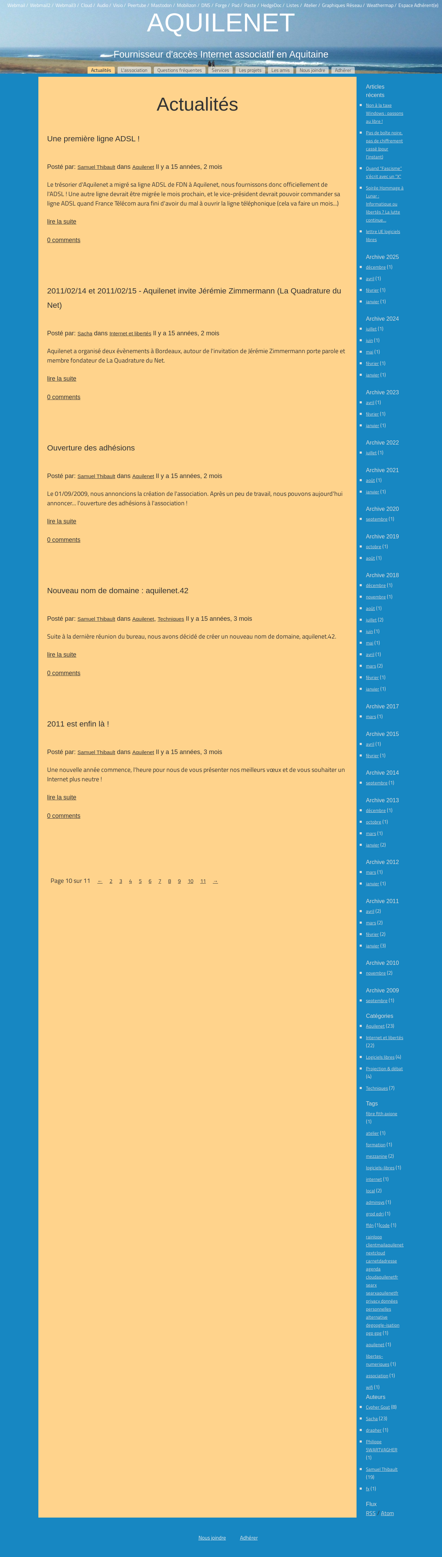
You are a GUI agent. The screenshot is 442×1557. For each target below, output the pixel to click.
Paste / (251, 5)
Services (220, 70)
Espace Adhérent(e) (418, 5)
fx (367, 1488)
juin (369, 340)
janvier (372, 301)
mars (371, 665)
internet (374, 1179)
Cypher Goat (378, 1406)
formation (375, 1144)
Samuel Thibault (96, 167)
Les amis (280, 70)
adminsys (375, 1202)
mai (369, 351)
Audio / (104, 5)
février (372, 289)
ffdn (370, 1225)
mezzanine (376, 1156)
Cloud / (88, 5)
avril (370, 278)
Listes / (294, 5)
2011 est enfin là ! (78, 724)
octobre (373, 546)
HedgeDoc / (273, 5)
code (385, 1225)
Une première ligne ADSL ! (93, 138)
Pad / (237, 5)
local (370, 1190)
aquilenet (375, 1344)
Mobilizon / (188, 5)
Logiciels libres (380, 1056)
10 (190, 881)
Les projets (250, 70)
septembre (377, 518)
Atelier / (312, 5)
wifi (369, 1387)
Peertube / (138, 5)
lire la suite (61, 221)
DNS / (207, 5)
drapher (374, 1429)
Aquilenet (221, 22)
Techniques (171, 619)
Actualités (101, 70)
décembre (376, 266)
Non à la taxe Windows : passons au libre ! (384, 113)
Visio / (119, 5)
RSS (371, 1513)
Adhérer (343, 70)
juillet (371, 328)
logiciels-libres (380, 1167)
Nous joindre (312, 70)
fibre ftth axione (381, 1113)
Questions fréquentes (179, 70)
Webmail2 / (42, 5)
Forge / (222, 5)
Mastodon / (163, 5)
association (377, 1375)
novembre (376, 596)
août (370, 480)
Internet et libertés (130, 333)
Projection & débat (384, 1068)
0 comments (63, 240)
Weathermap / (382, 5)
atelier (372, 1133)
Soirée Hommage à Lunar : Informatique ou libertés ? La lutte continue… (385, 203)
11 (203, 881)
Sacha (84, 333)
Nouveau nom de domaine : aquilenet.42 (117, 590)
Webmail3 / (67, 5)
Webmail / (17, 5)
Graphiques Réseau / (343, 5)
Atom (387, 1513)
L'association (134, 70)
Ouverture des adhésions (91, 448)
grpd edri (375, 1213)
